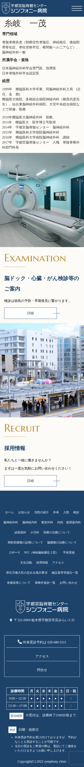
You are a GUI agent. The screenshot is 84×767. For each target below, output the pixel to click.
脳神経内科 (29, 522)
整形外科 (47, 522)
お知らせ (24, 512)
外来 (56, 512)
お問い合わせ (68, 582)
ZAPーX (14, 552)
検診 (76, 512)
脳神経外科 (10, 522)
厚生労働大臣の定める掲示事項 (26, 572)
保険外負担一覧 (45, 582)
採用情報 (42, 562)
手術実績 (69, 552)
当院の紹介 (41, 512)
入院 (66, 512)
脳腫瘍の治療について (62, 542)
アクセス (58, 562)
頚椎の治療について (56, 532)
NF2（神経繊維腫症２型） (41, 552)
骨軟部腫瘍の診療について (25, 542)
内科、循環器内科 (69, 522)
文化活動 (26, 562)
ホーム (9, 512)
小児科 (34, 532)
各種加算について (19, 582)
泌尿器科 (20, 532)
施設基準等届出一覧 (65, 572)
